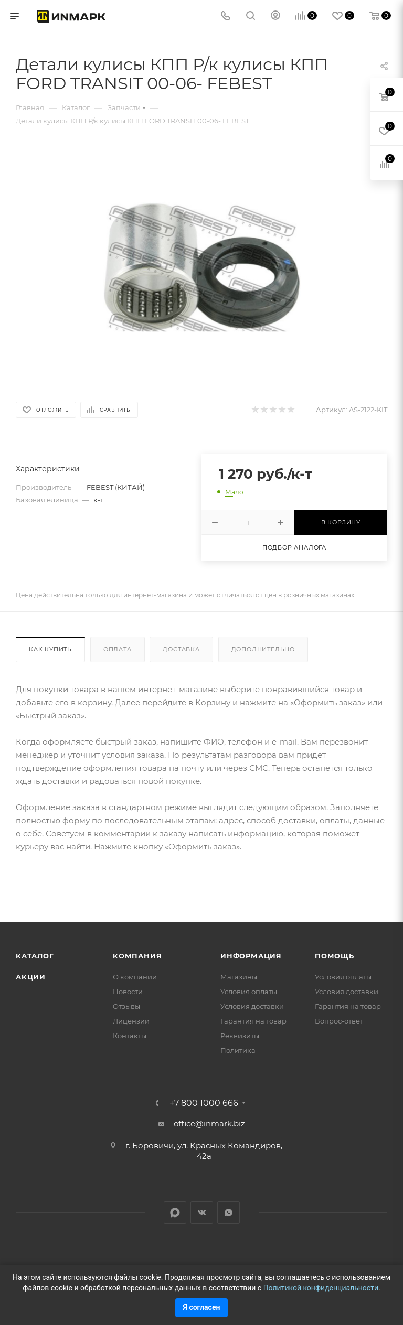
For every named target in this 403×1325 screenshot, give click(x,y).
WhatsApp (228, 1212)
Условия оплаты (248, 991)
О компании (135, 977)
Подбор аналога (294, 547)
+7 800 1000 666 (203, 1103)
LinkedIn (175, 1212)
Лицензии (131, 1021)
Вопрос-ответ (339, 1021)
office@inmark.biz (209, 1123)
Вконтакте (201, 1212)
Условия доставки (252, 1006)
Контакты (129, 1035)
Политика (238, 1050)
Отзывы (126, 1006)
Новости (128, 991)
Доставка (181, 649)
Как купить (50, 649)
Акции (31, 977)
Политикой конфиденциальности (320, 1288)
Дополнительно (263, 649)
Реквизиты (239, 1035)
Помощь (334, 956)
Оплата (117, 649)
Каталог (35, 956)
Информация (251, 956)
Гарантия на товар (253, 1021)
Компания (137, 956)
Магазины (238, 977)
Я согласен (201, 1307)
